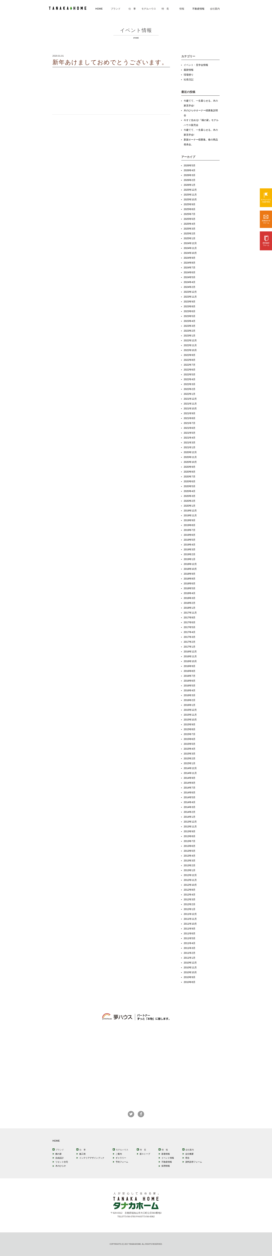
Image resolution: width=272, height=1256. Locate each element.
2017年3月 (189, 637)
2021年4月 (189, 437)
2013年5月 (189, 850)
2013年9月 (189, 831)
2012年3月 (189, 899)
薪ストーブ (145, 1154)
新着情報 (165, 1154)
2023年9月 (189, 301)
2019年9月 (189, 520)
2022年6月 (189, 369)
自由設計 (59, 1158)
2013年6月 (189, 846)
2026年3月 (189, 175)
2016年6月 (189, 680)
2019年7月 (189, 530)
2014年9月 (189, 778)
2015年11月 (190, 714)
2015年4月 (189, 748)
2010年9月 (189, 977)
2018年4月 (189, 593)
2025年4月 (189, 223)
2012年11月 (190, 880)
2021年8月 (189, 418)
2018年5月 (189, 588)
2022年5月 (189, 374)
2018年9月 (189, 573)
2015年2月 (189, 758)
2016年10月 (190, 661)
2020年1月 (189, 505)
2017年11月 (190, 612)
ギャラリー (121, 1158)
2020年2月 (189, 500)
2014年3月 (189, 807)
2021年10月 (190, 408)
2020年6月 (189, 481)
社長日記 (188, 79)
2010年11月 (190, 967)
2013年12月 (190, 821)
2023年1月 (189, 335)
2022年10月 (190, 350)
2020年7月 (189, 476)
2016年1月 (189, 705)
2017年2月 (189, 641)
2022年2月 (189, 389)
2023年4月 (189, 321)
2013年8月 (189, 836)
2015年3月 (189, 753)
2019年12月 (190, 510)
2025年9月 (189, 204)
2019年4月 (189, 544)
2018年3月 (189, 598)
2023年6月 (189, 311)
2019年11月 (190, 515)
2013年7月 (189, 841)
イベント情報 (167, 1158)
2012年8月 (189, 889)
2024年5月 (189, 277)
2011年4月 (189, 943)
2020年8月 (189, 471)
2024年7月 (189, 267)
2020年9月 (189, 466)
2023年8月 (189, 306)
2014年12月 (190, 768)
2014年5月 (189, 797)
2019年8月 (189, 525)
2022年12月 (190, 340)
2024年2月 (189, 287)
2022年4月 (189, 379)
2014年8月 (189, 782)
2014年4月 (189, 802)
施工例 (82, 1154)
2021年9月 (189, 413)
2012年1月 (189, 909)
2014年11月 (190, 773)
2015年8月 (189, 729)
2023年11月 (190, 296)
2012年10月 (190, 884)
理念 (187, 1158)
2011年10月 (190, 923)
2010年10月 (190, 972)
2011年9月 (189, 928)
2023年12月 (190, 291)
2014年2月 (189, 812)
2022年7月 (189, 364)
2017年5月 (189, 627)
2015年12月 (190, 709)
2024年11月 (190, 248)
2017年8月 (189, 617)
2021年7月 (189, 423)
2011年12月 (190, 914)
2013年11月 (190, 826)
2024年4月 (189, 282)
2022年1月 (189, 394)
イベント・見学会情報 (196, 65)
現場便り (188, 74)
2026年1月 (189, 184)
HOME (99, 8)
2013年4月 (189, 855)
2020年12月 (190, 452)
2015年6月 (189, 739)
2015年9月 (189, 724)
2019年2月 (189, 554)
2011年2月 (189, 953)
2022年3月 (189, 384)
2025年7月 (189, 214)
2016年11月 (190, 656)
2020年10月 (190, 462)
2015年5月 (189, 743)
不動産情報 (198, 8)
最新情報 (188, 69)
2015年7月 (189, 734)
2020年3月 (189, 496)
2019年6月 (189, 534)
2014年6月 (189, 792)
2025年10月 (190, 199)
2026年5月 (189, 165)
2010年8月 (189, 982)
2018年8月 (189, 578)
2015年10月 (190, 719)
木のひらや (60, 1166)
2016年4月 (189, 690)
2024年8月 (189, 262)
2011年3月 (189, 948)
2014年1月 (189, 816)
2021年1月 (189, 447)
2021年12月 (190, 398)
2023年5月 (189, 316)
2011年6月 (189, 933)
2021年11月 (190, 403)
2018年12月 (190, 564)
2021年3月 (189, 442)
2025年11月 (190, 194)
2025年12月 (190, 189)
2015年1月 (189, 763)
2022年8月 (189, 359)
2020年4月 (189, 491)
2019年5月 (189, 539)
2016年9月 (189, 666)
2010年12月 (190, 962)
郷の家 (58, 1154)
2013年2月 (189, 865)
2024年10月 (190, 253)
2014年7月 (189, 787)
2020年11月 (190, 457)
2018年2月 (189, 603)
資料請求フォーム (193, 1162)
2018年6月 (189, 583)
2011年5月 (189, 938)
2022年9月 (189, 355)
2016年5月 (189, 685)
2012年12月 (190, 875)
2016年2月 (189, 700)
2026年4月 (189, 170)
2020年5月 (189, 486)
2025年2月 (189, 233)
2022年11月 (190, 345)
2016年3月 (189, 695)
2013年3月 (189, 860)
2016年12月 (190, 651)
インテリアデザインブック (91, 1158)
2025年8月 (189, 209)
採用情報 (165, 1166)
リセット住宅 (61, 1162)
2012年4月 (189, 894)
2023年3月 (189, 325)
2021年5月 (189, 432)
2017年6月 (189, 622)
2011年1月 (189, 957)
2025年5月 (189, 219)
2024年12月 (190, 243)
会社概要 (189, 1154)
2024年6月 (189, 272)
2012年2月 (189, 904)
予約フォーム (122, 1162)
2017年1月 (189, 646)
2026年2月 (189, 180)
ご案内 (119, 1154)
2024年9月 (189, 257)
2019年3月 (189, 549)
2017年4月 (189, 632)
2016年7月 (189, 675)
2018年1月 (189, 607)
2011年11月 (190, 918)
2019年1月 (189, 559)
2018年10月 (190, 569)
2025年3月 (189, 228)
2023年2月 (189, 330)
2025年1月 (189, 238)
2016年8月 (189, 671)
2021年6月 (189, 428)
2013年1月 (189, 870)
